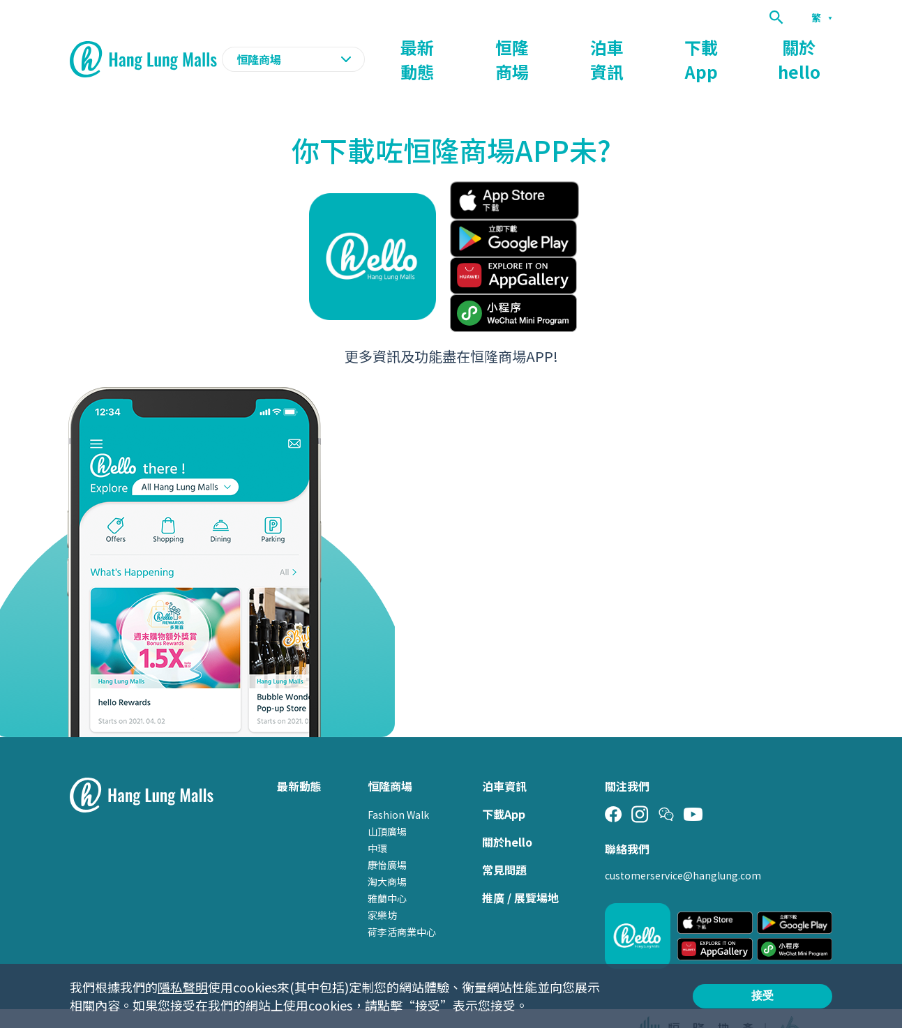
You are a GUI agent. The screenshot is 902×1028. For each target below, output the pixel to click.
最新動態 (487, 46)
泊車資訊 (646, 46)
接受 (762, 995)
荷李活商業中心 (402, 905)
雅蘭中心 (387, 871)
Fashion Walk (398, 787)
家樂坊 (382, 888)
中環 (377, 821)
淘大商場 (387, 854)
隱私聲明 (183, 987)
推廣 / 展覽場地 (520, 870)
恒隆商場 (567, 46)
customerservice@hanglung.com (683, 848)
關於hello (807, 46)
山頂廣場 (387, 804)
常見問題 (504, 842)
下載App (725, 46)
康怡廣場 (387, 838)
